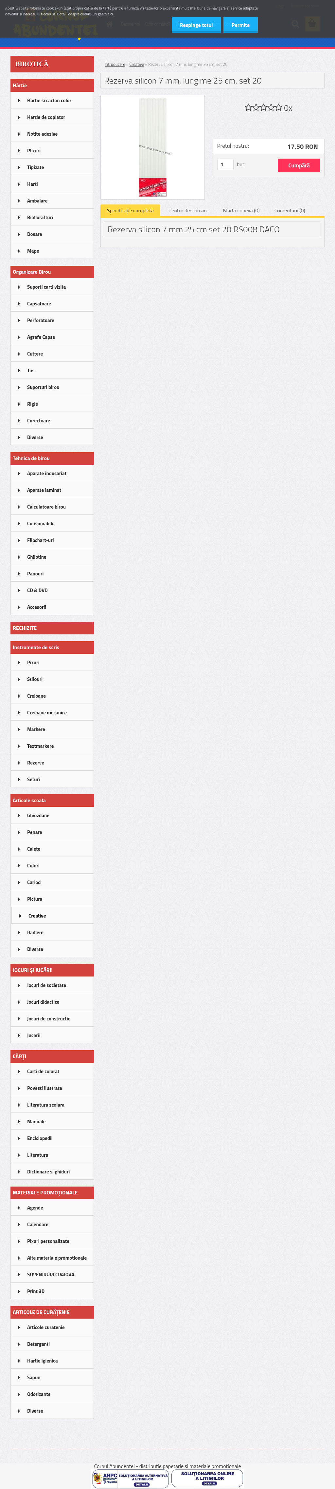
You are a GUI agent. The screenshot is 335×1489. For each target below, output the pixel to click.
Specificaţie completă (130, 210)
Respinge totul (196, 25)
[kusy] (225, 164)
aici (110, 14)
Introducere (115, 64)
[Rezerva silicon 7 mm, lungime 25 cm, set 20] (152, 98)
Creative (137, 64)
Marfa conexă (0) (241, 210)
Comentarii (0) (289, 210)
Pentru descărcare (188, 210)
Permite (241, 25)
